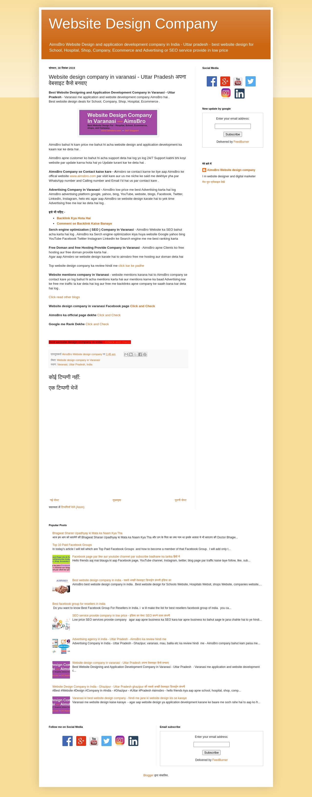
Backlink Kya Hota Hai (74, 218)
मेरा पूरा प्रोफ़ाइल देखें (213, 182)
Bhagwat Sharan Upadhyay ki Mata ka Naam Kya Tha (87, 533)
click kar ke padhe (131, 265)
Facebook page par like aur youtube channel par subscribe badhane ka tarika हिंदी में (126, 556)
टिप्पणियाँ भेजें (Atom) (73, 507)
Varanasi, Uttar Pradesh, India (74, 364)
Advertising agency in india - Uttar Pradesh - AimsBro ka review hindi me (119, 639)
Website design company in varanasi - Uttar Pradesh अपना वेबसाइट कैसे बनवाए (120, 662)
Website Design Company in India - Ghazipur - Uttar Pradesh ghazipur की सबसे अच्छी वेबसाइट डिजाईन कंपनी (118, 686)
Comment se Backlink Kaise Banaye (84, 223)
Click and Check (142, 306)
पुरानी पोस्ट (180, 500)
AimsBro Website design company (231, 170)
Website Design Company (133, 23)
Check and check (117, 342)
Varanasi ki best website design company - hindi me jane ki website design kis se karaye (129, 698)
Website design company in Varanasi (78, 360)
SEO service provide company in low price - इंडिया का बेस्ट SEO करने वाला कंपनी (121, 615)
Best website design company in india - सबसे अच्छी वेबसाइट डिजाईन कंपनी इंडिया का (121, 580)
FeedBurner (241, 141)
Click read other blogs (64, 297)
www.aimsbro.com (83, 176)
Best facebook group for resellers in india (78, 604)
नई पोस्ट (54, 500)
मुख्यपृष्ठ (117, 500)
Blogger (148, 775)
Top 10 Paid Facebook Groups (72, 545)
